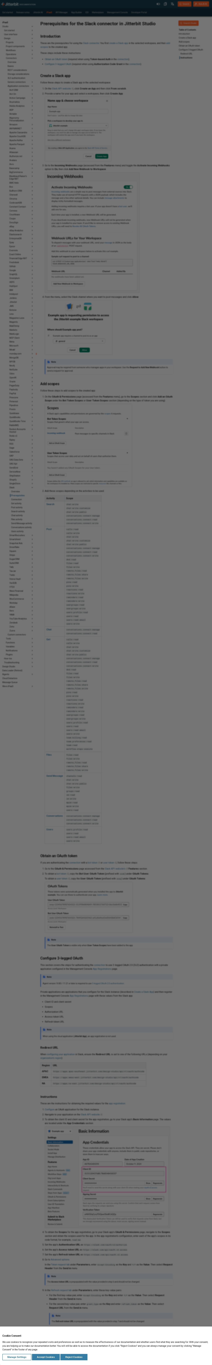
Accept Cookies (46, 1357)
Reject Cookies (73, 1357)
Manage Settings (16, 1357)
